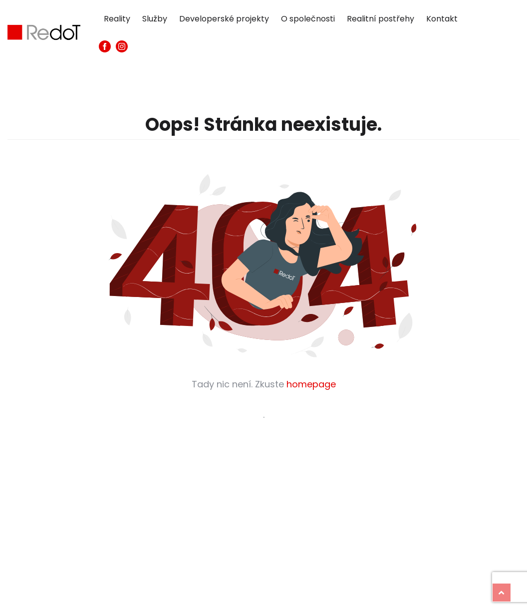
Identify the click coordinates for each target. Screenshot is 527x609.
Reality (117, 18)
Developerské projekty (224, 18)
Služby (154, 18)
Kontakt (442, 18)
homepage (311, 384)
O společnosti (308, 18)
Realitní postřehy (380, 18)
